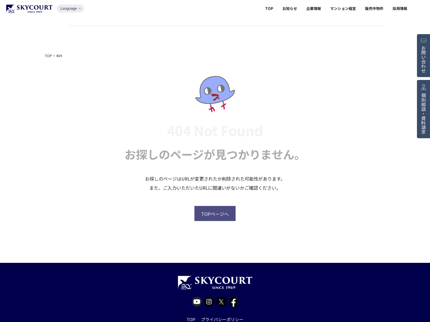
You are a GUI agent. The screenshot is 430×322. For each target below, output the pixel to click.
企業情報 (313, 9)
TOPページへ (215, 213)
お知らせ (289, 9)
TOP (269, 9)
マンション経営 (343, 9)
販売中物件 (374, 9)
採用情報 (400, 9)
